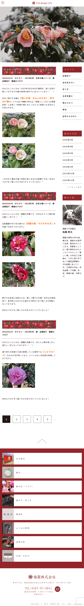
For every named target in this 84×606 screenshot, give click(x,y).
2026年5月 (68, 139)
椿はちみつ (68, 102)
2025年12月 (68, 173)
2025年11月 (68, 180)
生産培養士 (68, 96)
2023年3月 (29, 78)
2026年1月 (68, 166)
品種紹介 (67, 75)
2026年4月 (68, 146)
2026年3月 (68, 153)
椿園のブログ (17, 81)
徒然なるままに (70, 116)
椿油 (65, 109)
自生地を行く (69, 82)
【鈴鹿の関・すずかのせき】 (39, 223)
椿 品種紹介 (41, 331)
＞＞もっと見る (74, 187)
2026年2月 (68, 160)
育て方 (66, 89)
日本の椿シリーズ (43, 78)
